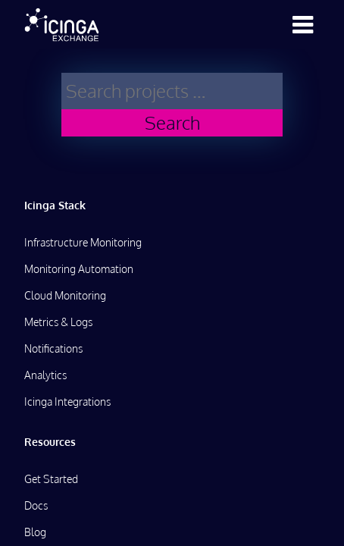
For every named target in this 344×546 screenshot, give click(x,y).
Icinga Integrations (67, 401)
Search (172, 122)
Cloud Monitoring (65, 295)
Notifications (53, 348)
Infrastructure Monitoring (83, 242)
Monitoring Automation (78, 268)
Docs (36, 505)
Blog (35, 532)
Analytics (45, 375)
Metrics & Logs (58, 321)
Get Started (51, 478)
